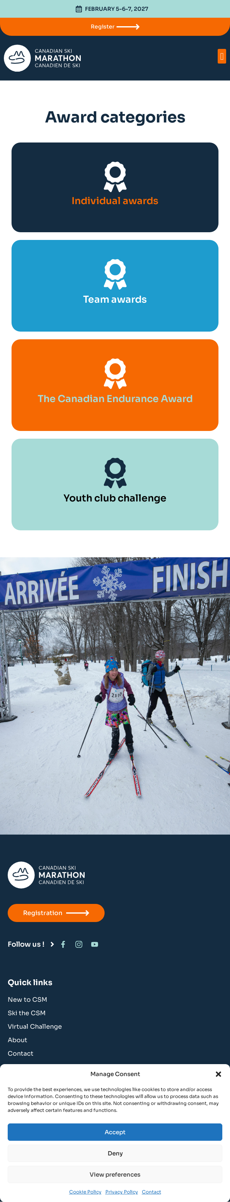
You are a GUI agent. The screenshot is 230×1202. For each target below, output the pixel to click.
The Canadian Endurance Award (115, 399)
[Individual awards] (115, 177)
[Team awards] (115, 274)
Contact (151, 1192)
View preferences (115, 1174)
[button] (218, 1074)
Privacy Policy (121, 1192)
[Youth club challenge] (115, 473)
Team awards (115, 299)
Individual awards (115, 201)
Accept (115, 1132)
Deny (115, 1153)
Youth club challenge (115, 498)
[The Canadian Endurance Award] (115, 374)
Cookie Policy (85, 1192)
